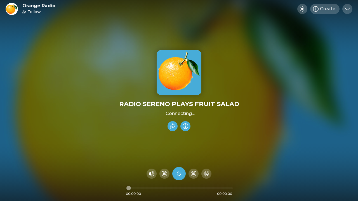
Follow (31, 11)
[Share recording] (173, 126)
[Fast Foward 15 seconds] (194, 174)
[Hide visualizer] (206, 174)
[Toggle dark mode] (302, 9)
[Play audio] (179, 173)
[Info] (185, 126)
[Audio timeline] (179, 188)
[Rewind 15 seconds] (164, 174)
